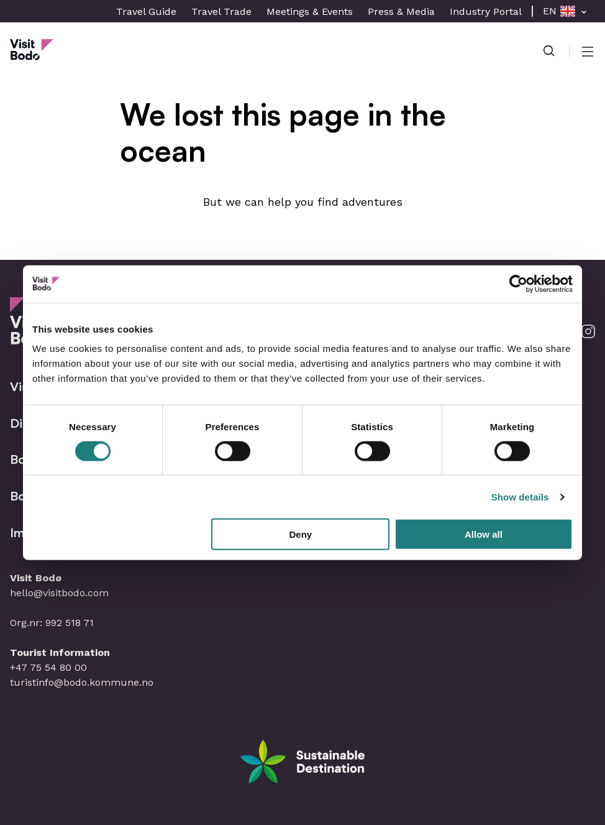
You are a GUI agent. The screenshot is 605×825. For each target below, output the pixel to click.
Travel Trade (221, 11)
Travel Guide (146, 11)
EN (550, 11)
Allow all (484, 534)
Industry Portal (486, 11)
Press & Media (401, 11)
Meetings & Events (309, 11)
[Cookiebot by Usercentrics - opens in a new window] (518, 283)
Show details (520, 496)
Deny (300, 534)
